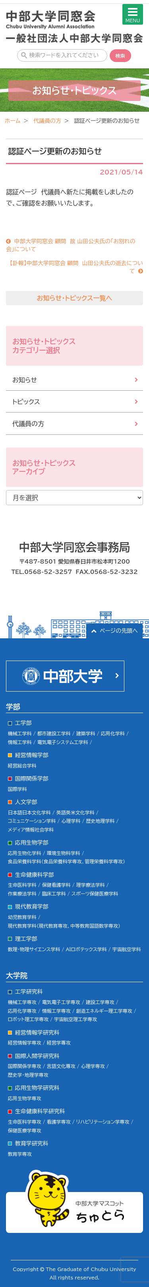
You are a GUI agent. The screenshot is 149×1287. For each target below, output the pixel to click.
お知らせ (24, 380)
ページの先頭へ (119, 631)
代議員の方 (47, 121)
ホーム (12, 121)
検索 (120, 55)
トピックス (26, 402)
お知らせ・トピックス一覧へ (74, 298)
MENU (133, 14)
